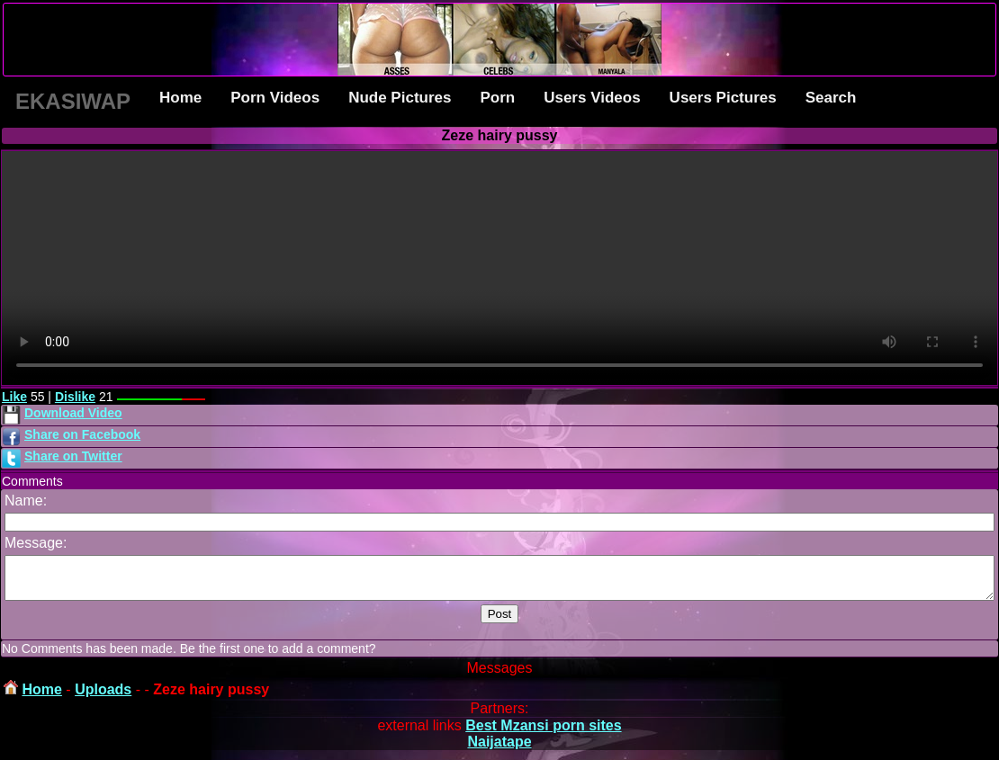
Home (180, 97)
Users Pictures (723, 97)
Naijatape (499, 749)
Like (14, 396)
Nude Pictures (399, 97)
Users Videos (592, 97)
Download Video (73, 413)
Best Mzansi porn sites (543, 733)
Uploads (103, 697)
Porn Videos (275, 97)
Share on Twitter (73, 456)
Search (831, 97)
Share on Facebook (82, 434)
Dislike (75, 396)
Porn (497, 97)
